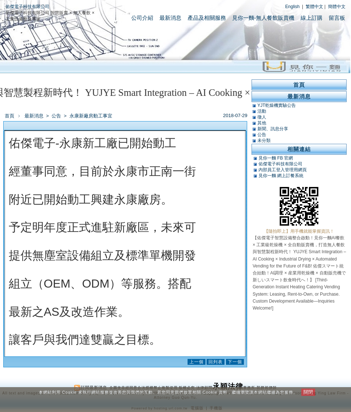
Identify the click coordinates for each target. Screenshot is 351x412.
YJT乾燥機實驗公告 (276, 105)
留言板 (337, 18)
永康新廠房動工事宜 (90, 116)
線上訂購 (311, 18)
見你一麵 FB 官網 (275, 158)
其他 (261, 123)
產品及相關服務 (207, 18)
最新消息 (170, 18)
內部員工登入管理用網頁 (282, 169)
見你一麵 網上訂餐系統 (280, 175)
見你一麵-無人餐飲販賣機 (263, 18)
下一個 (235, 361)
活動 (261, 111)
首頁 (9, 116)
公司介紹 (142, 18)
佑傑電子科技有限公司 (27, 6)
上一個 (196, 361)
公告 (57, 116)
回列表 (215, 361)
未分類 (264, 140)
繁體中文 (314, 6)
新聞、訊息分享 (272, 128)
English (292, 6)
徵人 (261, 117)
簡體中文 (337, 6)
